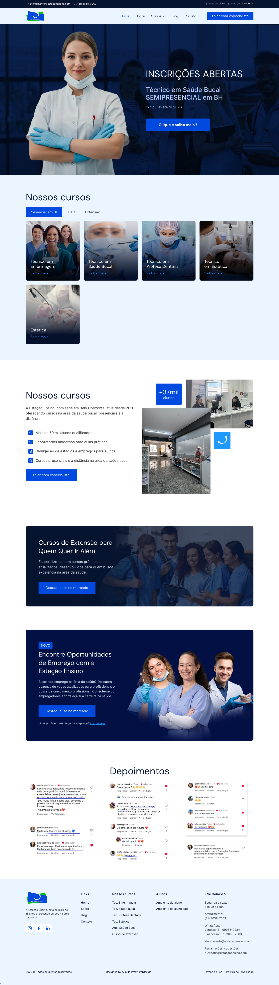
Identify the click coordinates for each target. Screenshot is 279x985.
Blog (84, 915)
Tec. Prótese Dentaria (126, 915)
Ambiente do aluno (169, 902)
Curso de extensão (125, 934)
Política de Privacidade (239, 971)
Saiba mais (39, 273)
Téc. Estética (120, 921)
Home (85, 902)
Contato (86, 921)
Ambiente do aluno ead (172, 908)
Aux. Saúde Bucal (124, 927)
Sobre (85, 908)
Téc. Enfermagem (124, 902)
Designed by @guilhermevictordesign (128, 971)
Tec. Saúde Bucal (123, 908)
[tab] (44, 212)
